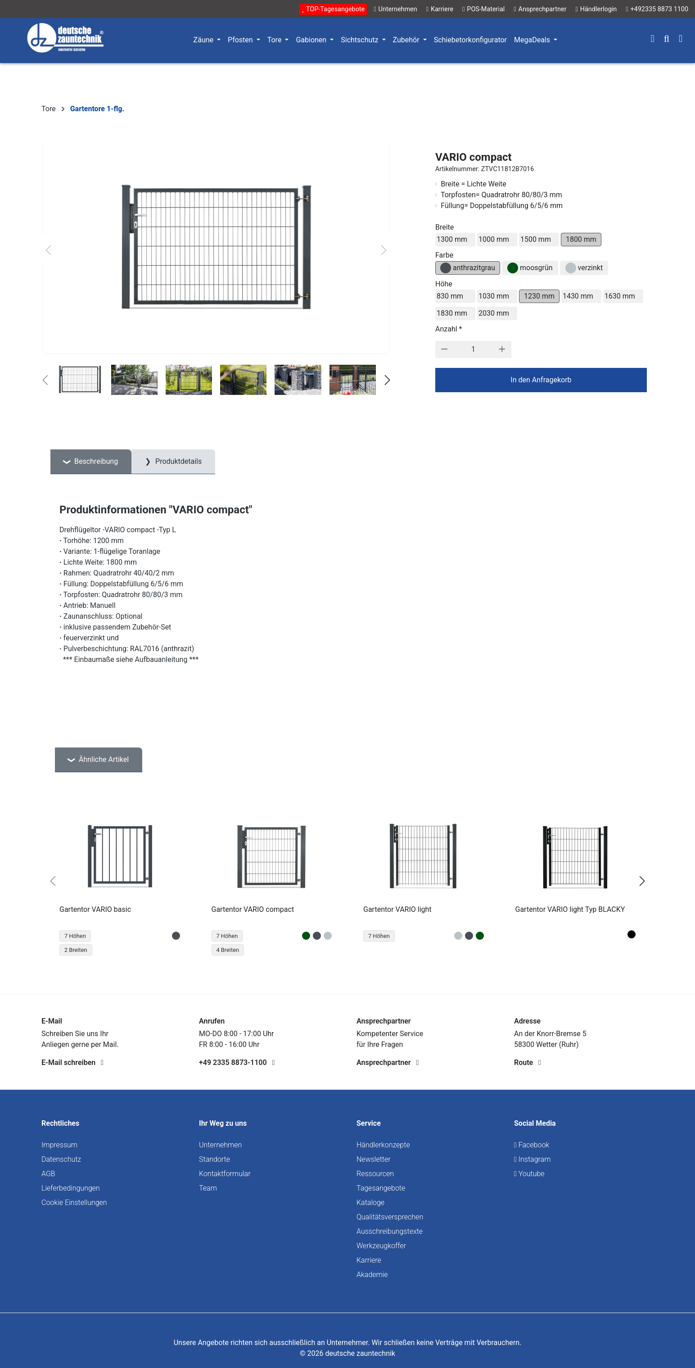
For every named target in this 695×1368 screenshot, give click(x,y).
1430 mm (578, 296)
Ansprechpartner (388, 1062)
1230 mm (539, 296)
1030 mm (493, 296)
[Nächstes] (384, 250)
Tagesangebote (381, 1188)
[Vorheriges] (48, 250)
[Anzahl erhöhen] (502, 349)
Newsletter (374, 1159)
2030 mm (493, 313)
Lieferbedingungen (70, 1188)
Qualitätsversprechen (390, 1217)
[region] (347, 881)
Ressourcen (375, 1173)
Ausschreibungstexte (390, 1231)
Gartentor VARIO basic (95, 909)
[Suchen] (666, 39)
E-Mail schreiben (72, 1062)
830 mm (450, 296)
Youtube (529, 1173)
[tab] (90, 461)
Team (208, 1188)
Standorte (214, 1159)
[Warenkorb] (680, 39)
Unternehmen (220, 1145)
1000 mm (493, 239)
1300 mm (452, 239)
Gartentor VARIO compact (253, 909)
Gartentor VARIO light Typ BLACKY (570, 909)
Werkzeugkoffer (381, 1245)
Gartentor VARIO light (397, 909)
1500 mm (535, 239)
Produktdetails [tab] (177, 461)
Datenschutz (61, 1159)
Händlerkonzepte (383, 1145)
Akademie (372, 1274)
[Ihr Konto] (652, 39)
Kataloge (370, 1202)
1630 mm (620, 296)
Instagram (532, 1159)
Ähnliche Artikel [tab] (103, 759)
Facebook (531, 1145)
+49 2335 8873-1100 (237, 1062)
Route (527, 1062)
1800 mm (581, 239)
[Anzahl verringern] (444, 349)
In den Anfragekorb (540, 380)
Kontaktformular (225, 1173)
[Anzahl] (473, 349)
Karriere (369, 1260)
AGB (48, 1173)
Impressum (59, 1145)
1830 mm (452, 313)
